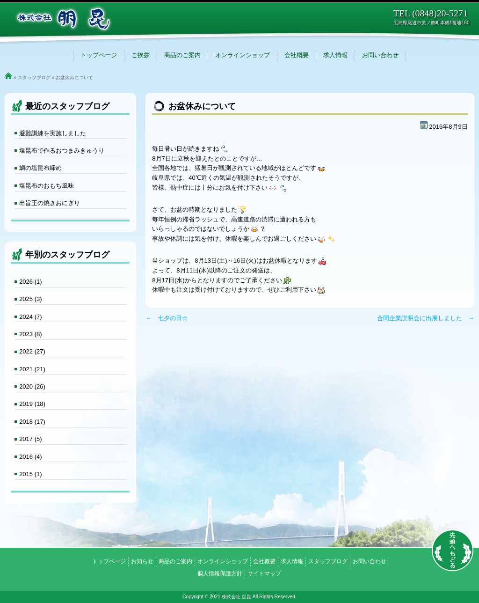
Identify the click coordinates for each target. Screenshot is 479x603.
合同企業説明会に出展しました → (425, 318)
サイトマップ (264, 573)
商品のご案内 (182, 55)
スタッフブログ (34, 77)
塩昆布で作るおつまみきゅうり (61, 150)
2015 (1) (30, 474)
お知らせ (142, 561)
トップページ (98, 55)
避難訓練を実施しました (52, 133)
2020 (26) (32, 386)
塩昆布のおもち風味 (46, 185)
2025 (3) (30, 298)
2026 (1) (30, 281)
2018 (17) (32, 421)
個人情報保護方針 (219, 573)
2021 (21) (32, 369)
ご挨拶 (140, 55)
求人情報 (335, 55)
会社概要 (296, 55)
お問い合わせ (380, 55)
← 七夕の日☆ (166, 318)
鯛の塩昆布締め (40, 167)
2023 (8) (30, 334)
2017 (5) (30, 438)
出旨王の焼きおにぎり (49, 202)
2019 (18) (32, 403)
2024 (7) (30, 316)
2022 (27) (32, 351)
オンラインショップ (242, 55)
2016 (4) (30, 456)
